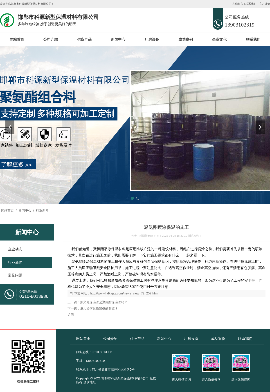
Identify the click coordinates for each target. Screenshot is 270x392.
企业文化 (219, 39)
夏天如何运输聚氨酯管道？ (99, 308)
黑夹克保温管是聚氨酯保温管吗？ (103, 302)
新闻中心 (118, 39)
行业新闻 (42, 210)
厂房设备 (152, 39)
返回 (71, 314)
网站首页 (17, 39)
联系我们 (250, 3)
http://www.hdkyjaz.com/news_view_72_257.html (124, 293)
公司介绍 (50, 39)
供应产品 (84, 39)
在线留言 (237, 3)
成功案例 (185, 39)
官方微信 (264, 3)
